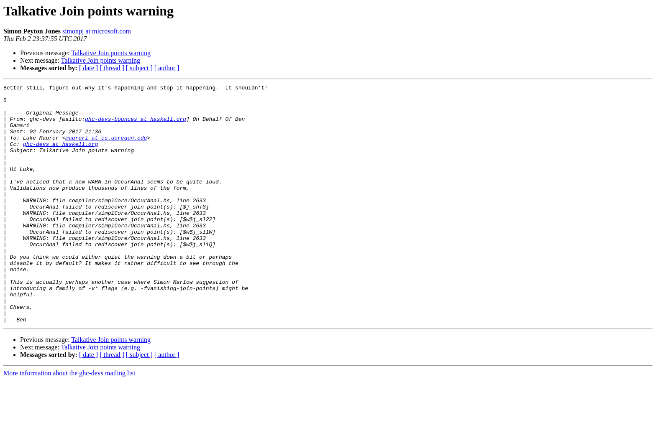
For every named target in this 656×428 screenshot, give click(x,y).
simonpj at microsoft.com (96, 31)
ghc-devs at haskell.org (60, 156)
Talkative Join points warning (111, 52)
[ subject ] (139, 67)
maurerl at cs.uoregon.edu (106, 149)
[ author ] (166, 67)
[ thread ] (112, 67)
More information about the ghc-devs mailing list (69, 420)
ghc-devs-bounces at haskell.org (135, 126)
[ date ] (88, 67)
